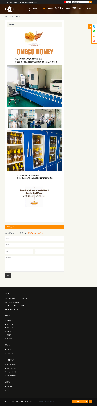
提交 (8, 275)
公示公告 (88, 9)
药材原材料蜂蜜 (11, 375)
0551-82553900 (13, 309)
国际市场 (50, 9)
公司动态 (9, 386)
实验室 (18, 16)
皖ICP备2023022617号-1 (47, 401)
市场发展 (9, 338)
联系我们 (74, 9)
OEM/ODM (10, 353)
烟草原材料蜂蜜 (11, 364)
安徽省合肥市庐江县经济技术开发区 (19, 298)
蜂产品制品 (10, 328)
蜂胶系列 (9, 331)
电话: (6, 305)
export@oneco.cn (12, 2)
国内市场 (67, 9)
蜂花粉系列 (10, 320)
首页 (29, 9)
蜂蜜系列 (9, 335)
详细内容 (34, 263)
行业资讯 (9, 390)
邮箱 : (6, 302)
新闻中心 (81, 9)
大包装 (9, 350)
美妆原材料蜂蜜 (11, 368)
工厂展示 (42, 9)
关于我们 (35, 9)
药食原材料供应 (59, 9)
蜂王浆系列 (10, 324)
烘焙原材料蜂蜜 (11, 372)
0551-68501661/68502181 (29, 2)
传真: (6, 309)
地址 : (6, 298)
